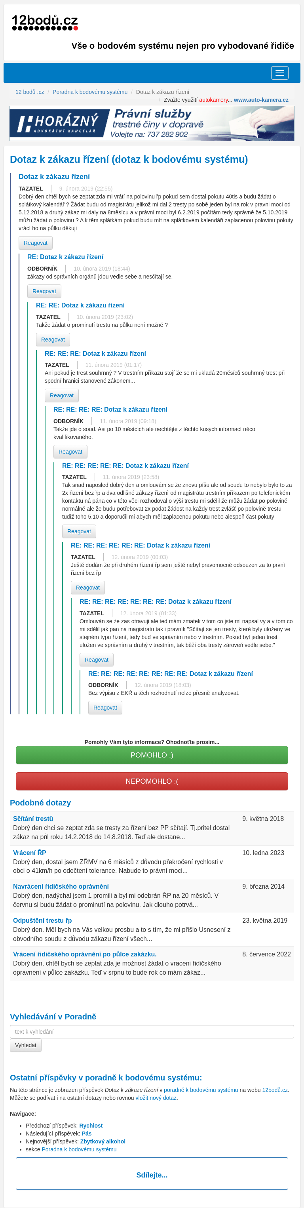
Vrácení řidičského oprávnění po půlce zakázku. (85, 954)
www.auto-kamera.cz (261, 100)
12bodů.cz (275, 1090)
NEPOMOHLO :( (151, 781)
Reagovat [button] (36, 243)
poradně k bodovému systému (142, 1077)
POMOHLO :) (152, 755)
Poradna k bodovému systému (79, 1149)
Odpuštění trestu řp (42, 920)
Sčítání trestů (33, 818)
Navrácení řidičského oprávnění (61, 886)
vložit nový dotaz (156, 1098)
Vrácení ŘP (29, 852)
